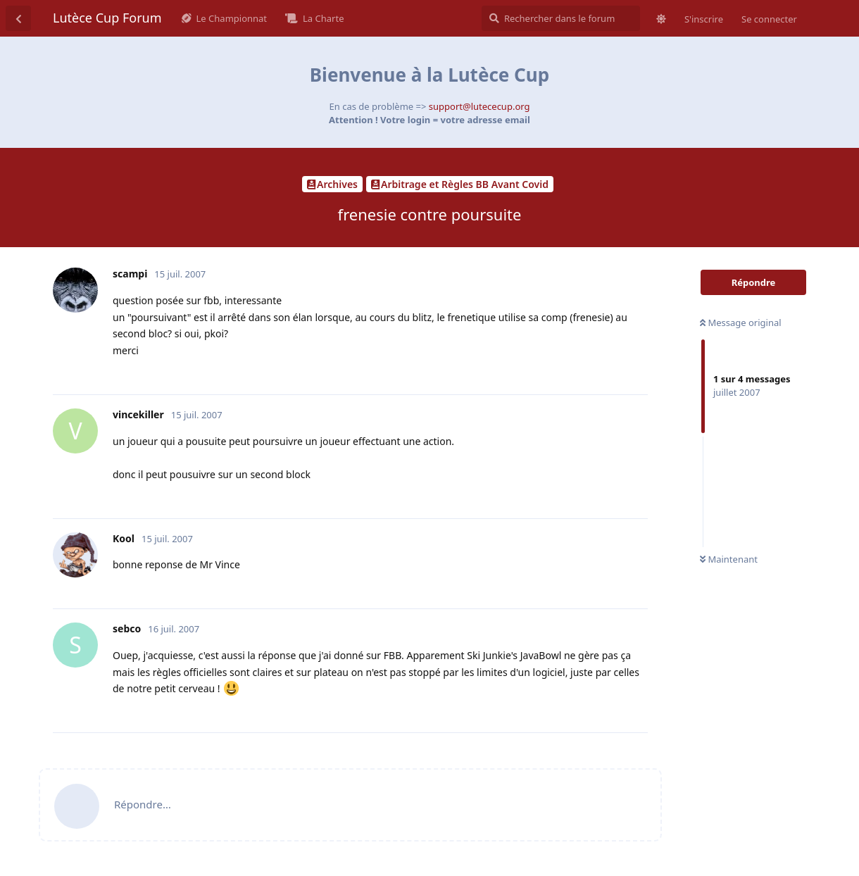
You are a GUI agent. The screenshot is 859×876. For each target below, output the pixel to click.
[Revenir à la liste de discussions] (18, 18)
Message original (741, 322)
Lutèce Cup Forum (107, 17)
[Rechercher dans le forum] (561, 18)
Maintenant (729, 559)
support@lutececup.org (479, 106)
